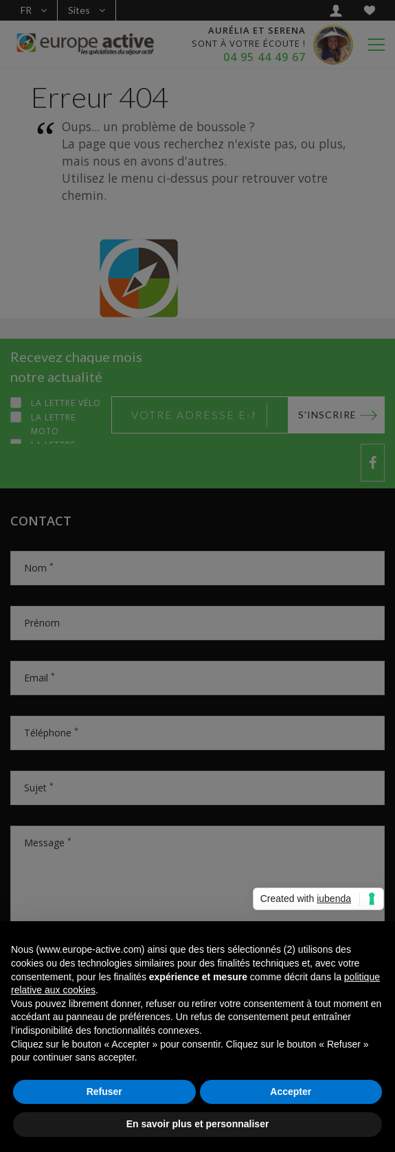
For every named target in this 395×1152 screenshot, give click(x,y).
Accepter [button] (290, 1091)
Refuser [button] (104, 1091)
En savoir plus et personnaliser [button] (197, 1123)
